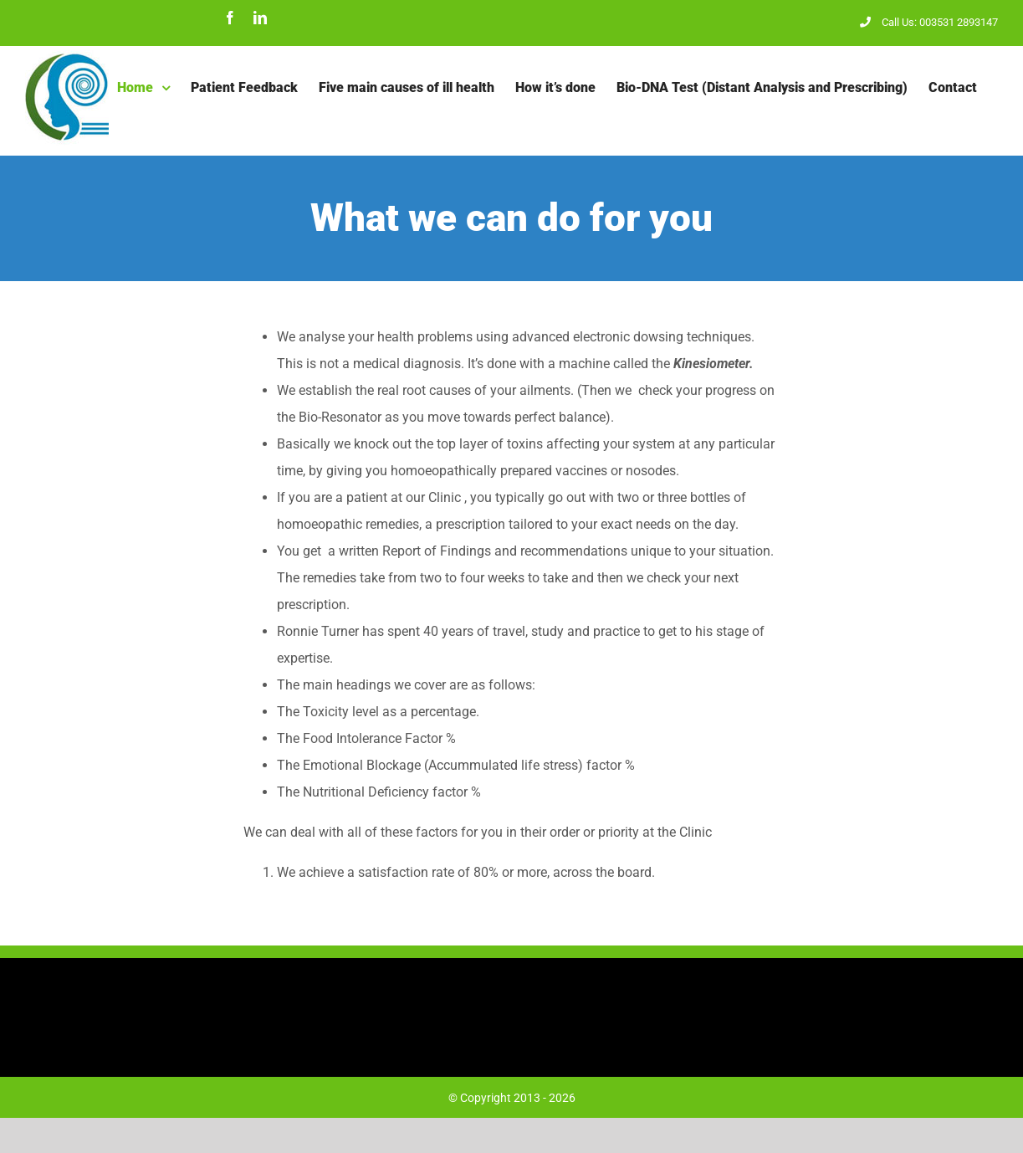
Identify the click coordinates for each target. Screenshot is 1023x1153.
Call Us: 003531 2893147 (929, 22)
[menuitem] (143, 88)
